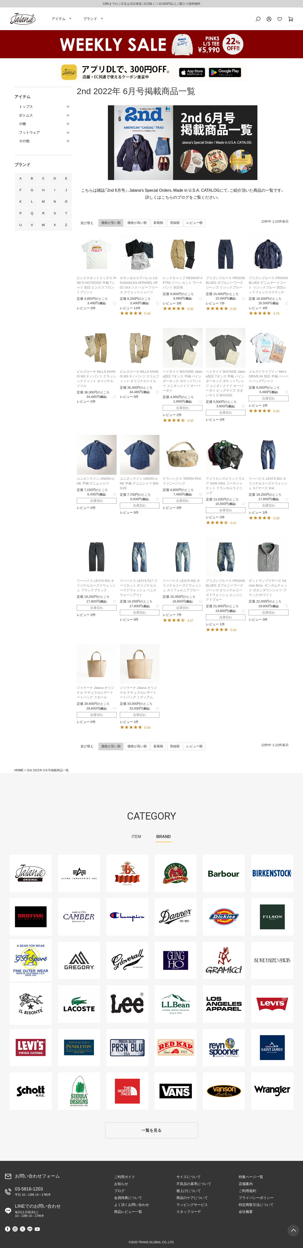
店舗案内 (246, 1184)
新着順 (158, 223)
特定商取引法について (256, 1205)
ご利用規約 (247, 1191)
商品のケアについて (192, 1198)
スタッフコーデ (188, 1212)
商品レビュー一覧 (128, 1212)
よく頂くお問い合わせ (131, 1205)
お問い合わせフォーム (37, 1176)
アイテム (59, 19)
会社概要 (246, 1212)
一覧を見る (151, 1130)
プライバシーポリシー (256, 1198)
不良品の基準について (193, 1184)
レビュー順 (194, 223)
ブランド (90, 19)
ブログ (119, 1191)
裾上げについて (188, 1191)
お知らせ (121, 1184)
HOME (18, 770)
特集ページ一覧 (251, 1177)
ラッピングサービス (192, 1205)
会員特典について (128, 1198)
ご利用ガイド (124, 1177)
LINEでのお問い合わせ (38, 1211)
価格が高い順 (137, 223)
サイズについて (188, 1177)
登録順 (175, 223)
